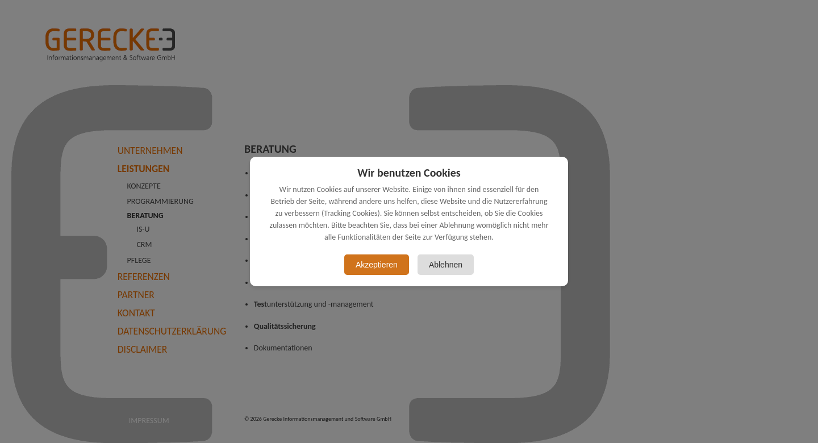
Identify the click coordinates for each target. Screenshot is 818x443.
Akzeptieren (377, 264)
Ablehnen (445, 264)
